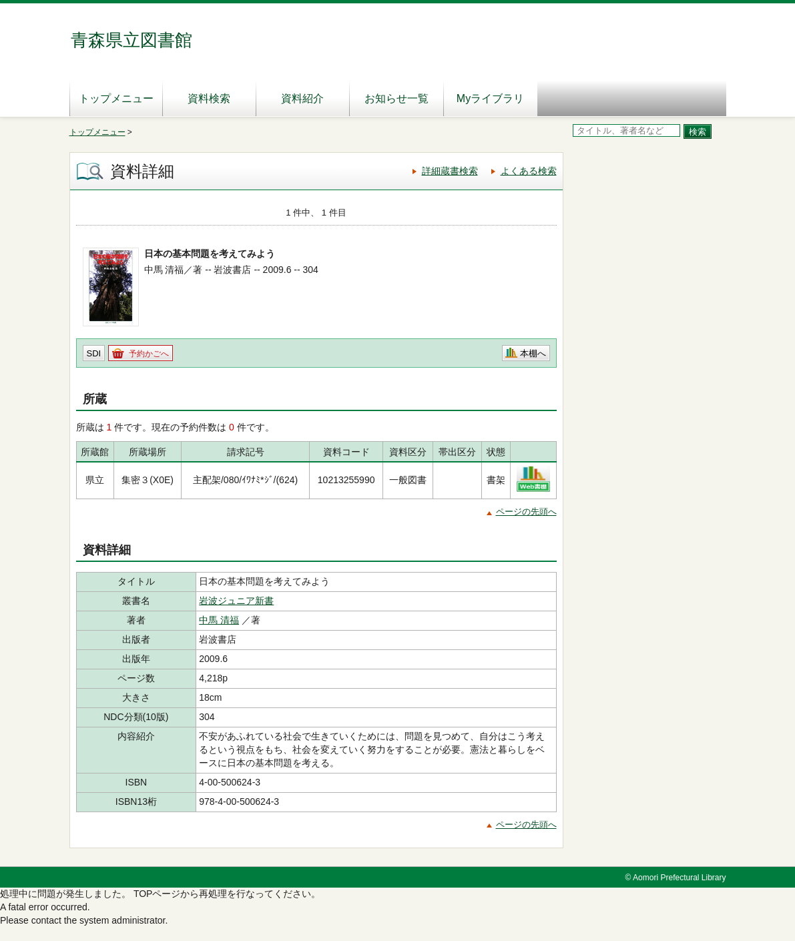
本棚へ (533, 353)
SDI (94, 353)
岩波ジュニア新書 (236, 600)
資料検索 (209, 98)
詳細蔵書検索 (450, 171)
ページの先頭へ (526, 512)
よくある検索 (529, 171)
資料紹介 (302, 98)
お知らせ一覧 (396, 98)
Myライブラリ (490, 98)
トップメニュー (116, 98)
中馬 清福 (219, 620)
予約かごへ (149, 353)
